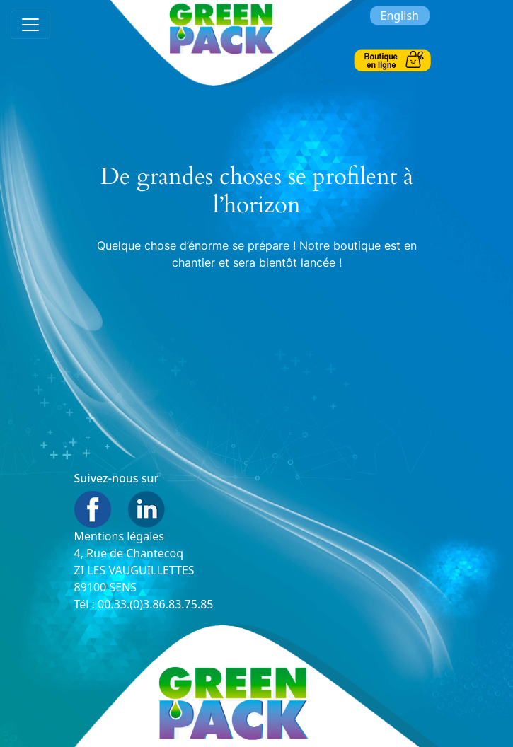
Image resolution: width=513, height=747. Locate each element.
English (400, 15)
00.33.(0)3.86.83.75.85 (155, 604)
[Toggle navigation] (30, 25)
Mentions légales (119, 536)
